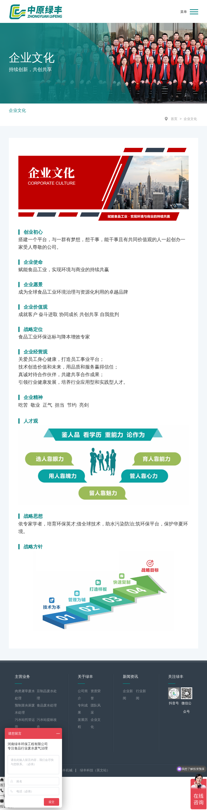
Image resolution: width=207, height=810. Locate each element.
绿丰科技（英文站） (95, 771)
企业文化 (190, 120)
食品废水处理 (47, 706)
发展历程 (83, 724)
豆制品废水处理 (47, 695)
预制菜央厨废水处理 (25, 709)
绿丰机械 (65, 771)
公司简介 (83, 695)
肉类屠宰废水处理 (25, 695)
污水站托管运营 (25, 724)
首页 (174, 120)
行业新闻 (141, 695)
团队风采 (96, 709)
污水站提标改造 (47, 724)
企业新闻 (128, 695)
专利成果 (83, 709)
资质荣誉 (96, 695)
